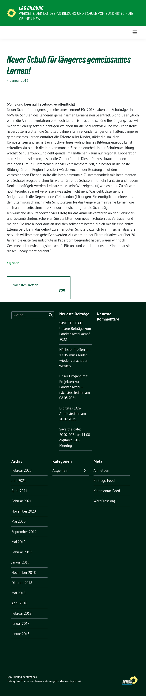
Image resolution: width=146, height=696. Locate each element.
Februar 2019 (21, 552)
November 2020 (23, 511)
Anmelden (101, 470)
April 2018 (19, 603)
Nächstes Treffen (39, 288)
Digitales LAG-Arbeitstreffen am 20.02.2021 (72, 413)
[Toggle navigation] (134, 32)
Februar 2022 (21, 470)
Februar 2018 (21, 613)
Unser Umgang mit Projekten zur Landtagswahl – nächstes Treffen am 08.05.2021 (74, 387)
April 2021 (19, 490)
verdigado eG (73, 681)
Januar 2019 (20, 562)
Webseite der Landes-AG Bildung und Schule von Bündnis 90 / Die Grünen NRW (76, 16)
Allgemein (13, 263)
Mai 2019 (18, 541)
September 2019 (23, 531)
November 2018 (23, 572)
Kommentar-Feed (107, 490)
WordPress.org (104, 501)
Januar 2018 (20, 623)
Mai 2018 (18, 593)
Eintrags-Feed (104, 480)
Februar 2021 (21, 501)
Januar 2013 (20, 633)
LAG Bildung (31, 8)
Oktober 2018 (21, 582)
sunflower (36, 681)
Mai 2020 (18, 521)
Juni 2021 (18, 480)
